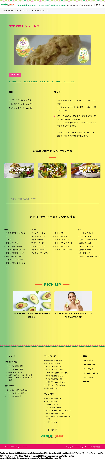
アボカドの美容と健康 (14, 369)
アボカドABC (49, 394)
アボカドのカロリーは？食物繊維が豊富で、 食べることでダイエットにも (20, 378)
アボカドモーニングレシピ (55, 382)
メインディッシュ (38, 233)
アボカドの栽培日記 (54, 408)
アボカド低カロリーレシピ (15, 264)
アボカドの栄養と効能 (14, 366)
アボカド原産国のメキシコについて (58, 411)
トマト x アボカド (86, 233)
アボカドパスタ (61, 236)
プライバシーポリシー (91, 373)
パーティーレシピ (47, 82)
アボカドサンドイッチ (63, 243)
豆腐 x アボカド (85, 250)
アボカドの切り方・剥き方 (16, 393)
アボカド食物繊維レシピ (15, 250)
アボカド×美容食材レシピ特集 (56, 373)
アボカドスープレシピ (14, 260)
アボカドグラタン (62, 240)
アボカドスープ (37, 243)
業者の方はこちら (72, 5)
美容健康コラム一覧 (15, 372)
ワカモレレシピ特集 (52, 363)
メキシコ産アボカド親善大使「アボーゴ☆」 (58, 418)
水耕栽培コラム (52, 404)
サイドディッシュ (30, 82)
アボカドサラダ (12, 243)
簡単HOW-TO (9, 386)
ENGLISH (86, 382)
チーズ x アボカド (86, 236)
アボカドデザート (38, 246)
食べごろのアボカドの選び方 (17, 390)
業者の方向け (88, 360)
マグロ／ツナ (69, 82)
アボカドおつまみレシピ (15, 246)
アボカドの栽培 (51, 401)
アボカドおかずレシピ (63, 250)
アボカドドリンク (38, 250)
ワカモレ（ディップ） (40, 253)
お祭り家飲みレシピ (14, 256)
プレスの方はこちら (85, 5)
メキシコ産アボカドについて (56, 398)
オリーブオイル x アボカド (89, 256)
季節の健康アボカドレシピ (15, 234)
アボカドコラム (51, 422)
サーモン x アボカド (87, 246)
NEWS (85, 356)
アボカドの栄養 (11, 362)
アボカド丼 (59, 233)
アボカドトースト (62, 246)
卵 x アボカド (84, 253)
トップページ (10, 356)
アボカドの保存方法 (13, 396)
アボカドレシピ (50, 356)
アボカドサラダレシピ (53, 367)
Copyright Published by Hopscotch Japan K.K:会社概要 (83, 447)
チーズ (59, 82)
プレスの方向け (89, 365)
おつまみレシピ (15, 82)
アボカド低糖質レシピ (15, 253)
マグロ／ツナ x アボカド (89, 240)
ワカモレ (9, 240)
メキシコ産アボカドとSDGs (55, 414)
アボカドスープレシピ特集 (55, 385)
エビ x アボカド (85, 243)
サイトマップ (88, 369)
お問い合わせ (88, 377)
